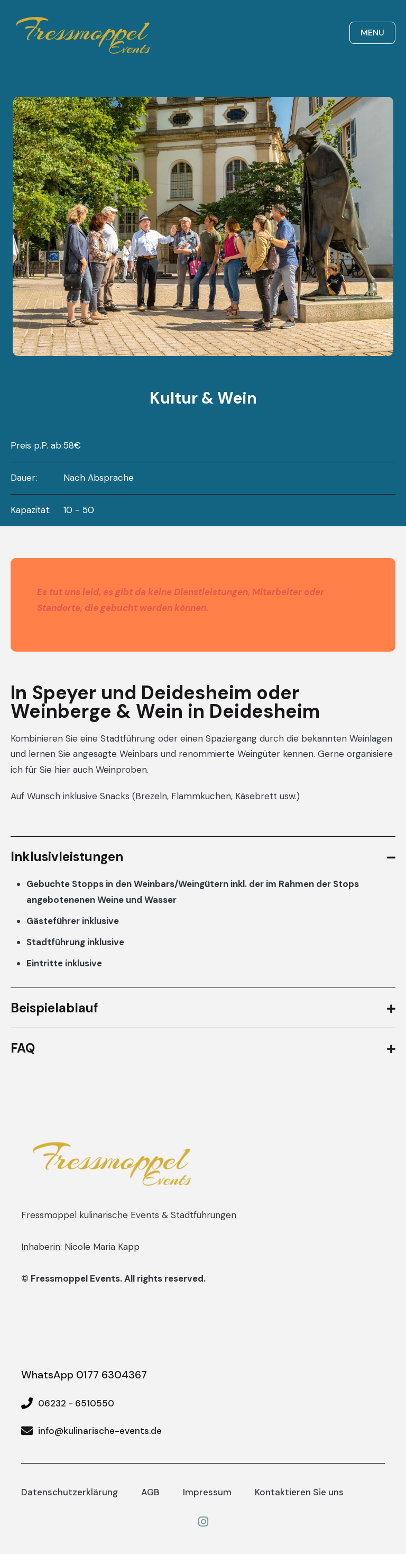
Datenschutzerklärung (69, 1492)
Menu (372, 32)
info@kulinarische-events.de (100, 1431)
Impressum (207, 1492)
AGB (150, 1492)
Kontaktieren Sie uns (299, 1492)
